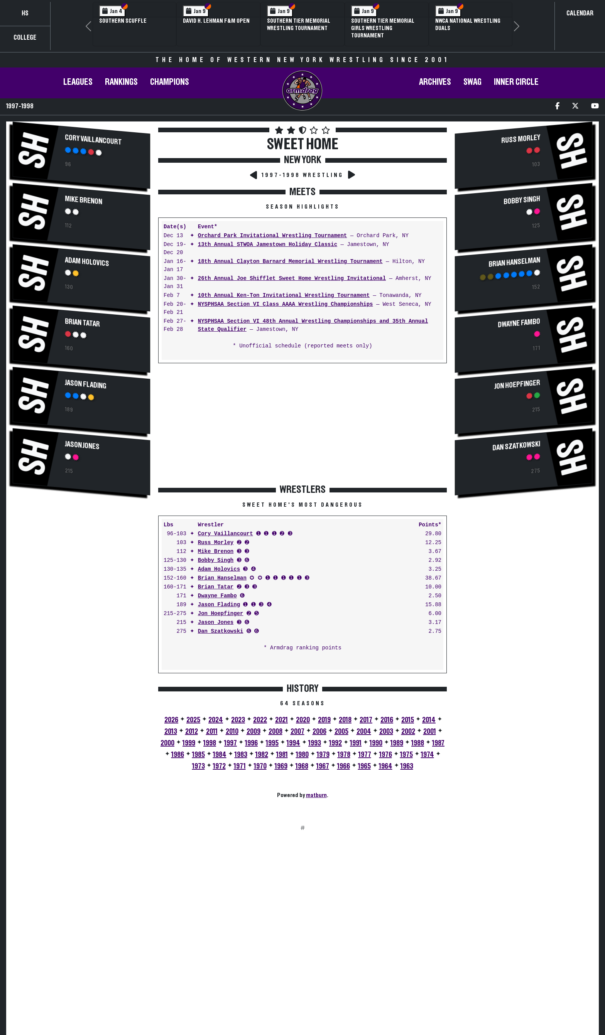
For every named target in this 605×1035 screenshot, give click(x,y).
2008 (275, 731)
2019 (324, 720)
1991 (356, 743)
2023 (238, 720)
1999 (189, 743)
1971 (240, 766)
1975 (406, 755)
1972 (219, 766)
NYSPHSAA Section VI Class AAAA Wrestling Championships (285, 304)
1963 (407, 766)
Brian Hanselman (222, 578)
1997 (230, 743)
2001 (429, 731)
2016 (386, 720)
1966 (343, 766)
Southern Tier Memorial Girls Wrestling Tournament (382, 28)
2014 (429, 720)
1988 (417, 743)
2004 (364, 731)
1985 (198, 755)
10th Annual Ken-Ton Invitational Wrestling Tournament (284, 295)
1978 (344, 755)
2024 (215, 720)
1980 (302, 755)
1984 (219, 755)
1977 (364, 755)
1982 (261, 755)
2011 (212, 731)
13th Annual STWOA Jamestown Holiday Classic (267, 244)
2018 (345, 720)
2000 (167, 743)
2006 (319, 731)
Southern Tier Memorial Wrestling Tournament (298, 24)
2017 (366, 720)
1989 (396, 743)
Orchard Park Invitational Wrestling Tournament (272, 235)
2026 (171, 720)
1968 (302, 766)
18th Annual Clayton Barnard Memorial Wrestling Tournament (290, 261)
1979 (323, 755)
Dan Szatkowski (220, 631)
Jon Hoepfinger (220, 613)
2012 (191, 731)
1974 (427, 755)
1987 (438, 743)
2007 (297, 731)
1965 (364, 766)
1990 (376, 743)
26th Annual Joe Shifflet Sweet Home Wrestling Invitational (292, 278)
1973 (198, 766)
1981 (282, 755)
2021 (281, 720)
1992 (335, 743)
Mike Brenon (83, 200)
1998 (209, 743)
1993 (314, 743)
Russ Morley (215, 542)
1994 (293, 743)
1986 (177, 755)
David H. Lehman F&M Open (216, 21)
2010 (232, 731)
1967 (322, 766)
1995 (272, 743)
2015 (407, 720)
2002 (408, 731)
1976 (385, 755)
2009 (253, 731)
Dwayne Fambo (217, 596)
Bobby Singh (215, 560)
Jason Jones (82, 445)
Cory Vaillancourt (93, 139)
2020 (303, 720)
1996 (251, 743)
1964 (385, 766)
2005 (341, 731)
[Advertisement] (81, 568)
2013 (170, 731)
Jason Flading (85, 384)
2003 (386, 731)
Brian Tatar (82, 322)
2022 (260, 720)
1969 (281, 766)
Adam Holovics (87, 262)
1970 (260, 766)
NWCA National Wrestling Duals (467, 24)
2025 (193, 720)
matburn (316, 795)
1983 (241, 755)
